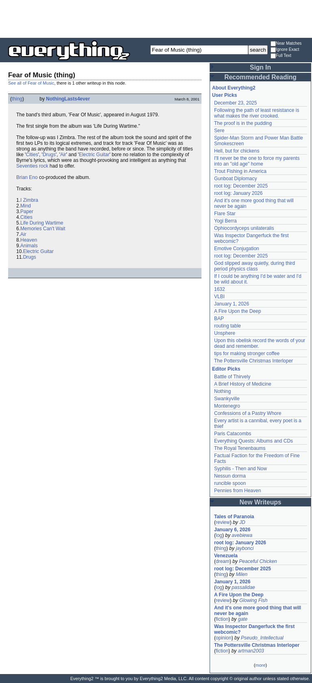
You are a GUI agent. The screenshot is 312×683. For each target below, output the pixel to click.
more (260, 665)
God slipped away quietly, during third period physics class (254, 266)
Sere (219, 130)
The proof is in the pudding (243, 123)
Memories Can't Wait (42, 228)
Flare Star (225, 213)
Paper (26, 211)
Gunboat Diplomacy (235, 178)
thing (17, 99)
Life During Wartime (41, 223)
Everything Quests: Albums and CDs (253, 441)
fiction (222, 619)
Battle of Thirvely (232, 377)
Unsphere (224, 333)
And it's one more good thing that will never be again (257, 610)
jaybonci (245, 548)
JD (242, 522)
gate (242, 619)
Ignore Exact (285, 49)
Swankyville (227, 399)
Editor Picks (226, 369)
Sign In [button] (260, 67)
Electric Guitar (94, 154)
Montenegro (227, 406)
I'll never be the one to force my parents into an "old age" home (256, 161)
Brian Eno (27, 177)
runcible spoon (230, 483)
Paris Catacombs (232, 433)
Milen (241, 574)
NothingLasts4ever (68, 99)
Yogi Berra (225, 221)
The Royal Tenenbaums (240, 448)
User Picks (224, 95)
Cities (32, 154)
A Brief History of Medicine (242, 384)
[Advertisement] (156, 18)
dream (223, 561)
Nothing (222, 391)
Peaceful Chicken (258, 561)
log (219, 535)
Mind (25, 206)
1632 (219, 289)
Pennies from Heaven (237, 490)
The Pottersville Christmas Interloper (253, 361)
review (223, 522)
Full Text (281, 56)
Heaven (28, 240)
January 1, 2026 (231, 304)
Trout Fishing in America (240, 171)
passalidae (243, 587)
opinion (224, 638)
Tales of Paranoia (234, 516)
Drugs (49, 154)
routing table (227, 326)
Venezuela (226, 556)
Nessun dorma (230, 476)
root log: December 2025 (241, 186)
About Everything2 (234, 88)
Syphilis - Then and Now (240, 468)
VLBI (219, 296)
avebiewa (242, 535)
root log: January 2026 (238, 193)
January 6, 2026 (232, 529)
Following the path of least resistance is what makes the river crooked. (256, 113)
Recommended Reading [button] (260, 77)
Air (63, 154)
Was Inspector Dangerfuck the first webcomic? (254, 629)
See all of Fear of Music (31, 83)
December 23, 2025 (235, 103)
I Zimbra (29, 200)
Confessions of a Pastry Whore (247, 413)
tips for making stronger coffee (247, 353)
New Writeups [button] (261, 502)
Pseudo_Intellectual (262, 638)
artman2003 (251, 651)
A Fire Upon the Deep (237, 311)
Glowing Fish (253, 600)
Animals (29, 246)
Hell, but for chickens (236, 151)
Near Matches (286, 43)
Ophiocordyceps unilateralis (244, 228)
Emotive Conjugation (236, 248)
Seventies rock (32, 166)
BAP (219, 318)
